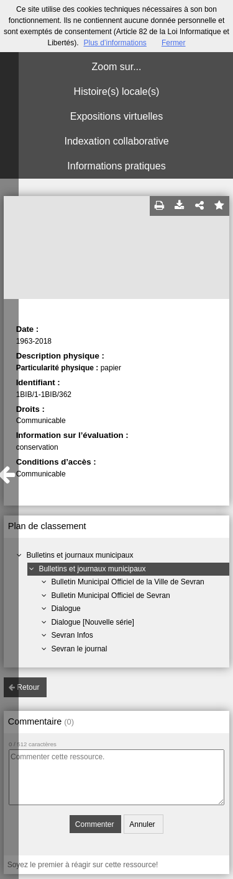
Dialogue (65, 608)
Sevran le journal (79, 649)
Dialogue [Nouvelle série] (92, 622)
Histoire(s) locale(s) (117, 91)
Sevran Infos (72, 635)
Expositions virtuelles (116, 116)
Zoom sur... (116, 66)
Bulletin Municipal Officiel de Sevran (110, 595)
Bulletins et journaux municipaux (79, 555)
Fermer (174, 42)
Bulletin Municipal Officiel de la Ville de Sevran (127, 582)
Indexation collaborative (116, 141)
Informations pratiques (116, 166)
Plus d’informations (114, 42)
